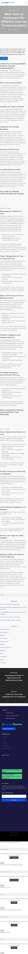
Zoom (17, 111)
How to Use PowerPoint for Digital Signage (10, 604)
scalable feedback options (10, 343)
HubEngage (4, 90)
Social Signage (3, 656)
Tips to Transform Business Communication (10, 617)
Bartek (11, 29)
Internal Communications (5, 647)
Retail (1, 653)
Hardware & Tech (4, 641)
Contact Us (3, 58)
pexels (8, 429)
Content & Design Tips (13, 10)
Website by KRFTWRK (14, 835)
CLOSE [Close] (2, 863)
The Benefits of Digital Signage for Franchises (10, 620)
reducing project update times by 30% (8, 266)
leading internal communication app (15, 220)
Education (2, 635)
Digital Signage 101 (4, 632)
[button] (26, 2)
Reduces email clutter (14, 281)
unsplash (9, 208)
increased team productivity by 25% (14, 481)
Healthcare (2, 644)
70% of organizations (7, 118)
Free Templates (3, 638)
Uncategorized (3, 662)
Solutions (2, 659)
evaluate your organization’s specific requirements (11, 438)
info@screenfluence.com (18, 54)
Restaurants (2, 650)
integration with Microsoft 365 (7, 229)
